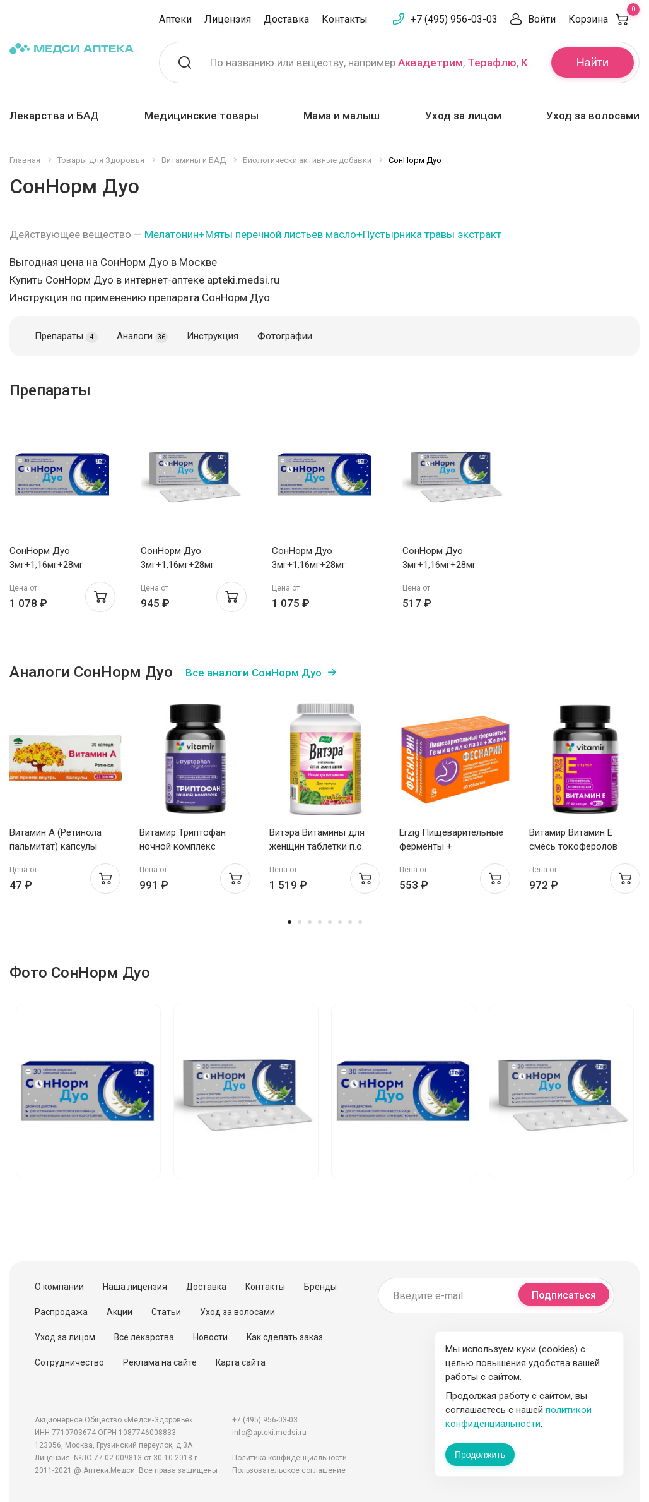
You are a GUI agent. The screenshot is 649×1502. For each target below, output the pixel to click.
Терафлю (492, 62)
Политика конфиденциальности (289, 1457)
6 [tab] (340, 922)
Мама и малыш (341, 115)
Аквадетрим (430, 62)
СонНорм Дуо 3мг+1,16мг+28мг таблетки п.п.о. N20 (182, 564)
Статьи (166, 1312)
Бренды (320, 1287)
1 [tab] (289, 922)
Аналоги (142, 336)
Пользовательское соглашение (289, 1470)
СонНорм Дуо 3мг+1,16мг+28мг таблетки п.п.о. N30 (50, 564)
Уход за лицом (463, 115)
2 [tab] (299, 922)
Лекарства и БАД (54, 115)
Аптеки (175, 19)
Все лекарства (144, 1337)
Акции (119, 1312)
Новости (210, 1337)
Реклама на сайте (160, 1362)
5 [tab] (330, 922)
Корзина (604, 19)
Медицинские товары (201, 115)
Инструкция (212, 336)
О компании (59, 1287)
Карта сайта (241, 1362)
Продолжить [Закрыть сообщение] (480, 1455)
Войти (542, 19)
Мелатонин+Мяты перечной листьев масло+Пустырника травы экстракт (322, 234)
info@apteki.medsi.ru (269, 1432)
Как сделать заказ (285, 1337)
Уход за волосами (593, 115)
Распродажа (61, 1312)
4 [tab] (320, 922)
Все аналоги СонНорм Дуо (253, 672)
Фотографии (284, 336)
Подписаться (564, 1295)
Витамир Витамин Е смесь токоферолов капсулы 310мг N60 (573, 846)
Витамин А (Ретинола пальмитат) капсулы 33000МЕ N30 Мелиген (57, 846)
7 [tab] (350, 922)
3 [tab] (310, 922)
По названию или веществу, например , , (372, 62)
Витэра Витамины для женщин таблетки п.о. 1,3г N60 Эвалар (317, 846)
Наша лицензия (135, 1287)
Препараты (66, 336)
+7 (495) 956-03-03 (454, 19)
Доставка (286, 19)
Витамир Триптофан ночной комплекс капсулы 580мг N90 (182, 846)
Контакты (345, 19)
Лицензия (227, 19)
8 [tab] (360, 922)
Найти (592, 62)
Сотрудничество (69, 1362)
